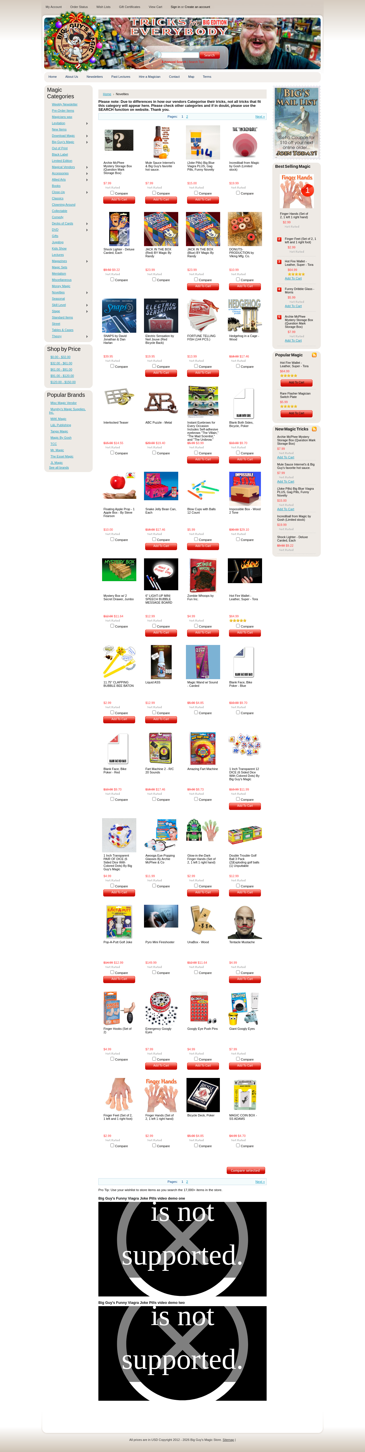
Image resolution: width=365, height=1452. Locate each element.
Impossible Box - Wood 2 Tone (245, 510)
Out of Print (60, 148)
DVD (68, 230)
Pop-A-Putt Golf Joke (118, 942)
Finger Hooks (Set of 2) (117, 1030)
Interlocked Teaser (116, 422)
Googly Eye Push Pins (202, 1028)
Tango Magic (59, 431)
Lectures (58, 254)
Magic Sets (59, 267)
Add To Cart (119, 199)
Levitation (68, 123)
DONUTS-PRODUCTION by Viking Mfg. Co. (241, 253)
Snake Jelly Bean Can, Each (160, 510)
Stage (68, 311)
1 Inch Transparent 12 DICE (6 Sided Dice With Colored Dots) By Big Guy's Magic (244, 774)
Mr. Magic (57, 450)
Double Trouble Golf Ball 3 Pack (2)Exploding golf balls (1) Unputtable (244, 860)
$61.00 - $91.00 (61, 369)
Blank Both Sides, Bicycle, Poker (241, 424)
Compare (121, 193)
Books (56, 185)
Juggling (58, 242)
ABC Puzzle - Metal (158, 422)
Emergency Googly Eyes (158, 1030)
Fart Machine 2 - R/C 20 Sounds (159, 770)
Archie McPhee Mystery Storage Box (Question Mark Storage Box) (118, 168)
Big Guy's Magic (68, 142)
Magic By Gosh (61, 437)
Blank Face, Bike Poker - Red (115, 770)
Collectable (59, 211)
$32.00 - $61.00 (61, 363)
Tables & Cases (63, 330)
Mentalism (59, 273)
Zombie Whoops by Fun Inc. (200, 597)
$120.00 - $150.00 (63, 382)
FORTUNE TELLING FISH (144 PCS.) (201, 337)
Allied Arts (68, 180)
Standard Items (62, 317)
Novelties (68, 293)
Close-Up (68, 192)
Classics (57, 198)
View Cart (155, 7)
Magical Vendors (68, 167)
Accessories (68, 173)
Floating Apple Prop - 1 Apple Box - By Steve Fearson (119, 512)
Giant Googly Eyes (242, 1028)
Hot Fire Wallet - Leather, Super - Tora (243, 597)
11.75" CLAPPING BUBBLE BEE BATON (119, 684)
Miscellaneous (62, 279)
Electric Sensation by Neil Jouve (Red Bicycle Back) (159, 339)
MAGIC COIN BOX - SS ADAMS (243, 1117)
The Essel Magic (61, 456)
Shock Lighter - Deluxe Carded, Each (119, 251)
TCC (53, 444)
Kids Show (59, 248)
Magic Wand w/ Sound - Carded (202, 684)
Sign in (175, 7)
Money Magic (61, 286)
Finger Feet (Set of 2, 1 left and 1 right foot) (118, 1117)
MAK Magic (58, 418)
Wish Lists (103, 7)
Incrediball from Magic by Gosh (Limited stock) (244, 166)
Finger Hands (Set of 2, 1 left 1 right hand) (159, 1117)
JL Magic (56, 462)
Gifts (55, 236)
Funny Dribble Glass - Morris (299, 290)
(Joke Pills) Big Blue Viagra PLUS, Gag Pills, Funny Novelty (200, 166)
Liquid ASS (152, 682)
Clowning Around (63, 204)
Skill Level (68, 305)
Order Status (79, 7)
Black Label (60, 154)
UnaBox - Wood (198, 942)
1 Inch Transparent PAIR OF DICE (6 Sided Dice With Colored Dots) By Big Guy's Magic (118, 862)
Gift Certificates (129, 7)
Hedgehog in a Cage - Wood (244, 337)
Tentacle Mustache (242, 942)
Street (56, 323)
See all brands (59, 467)
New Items (59, 129)
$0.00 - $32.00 (60, 357)
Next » (260, 116)
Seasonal (58, 298)
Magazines (68, 261)
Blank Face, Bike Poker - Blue (240, 684)
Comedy (58, 217)
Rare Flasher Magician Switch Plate (295, 395)
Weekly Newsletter (65, 104)
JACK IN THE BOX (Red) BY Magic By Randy (158, 253)
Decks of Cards (68, 224)
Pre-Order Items (63, 110)
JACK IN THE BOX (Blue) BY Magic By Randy (200, 253)
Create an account (197, 7)
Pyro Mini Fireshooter (160, 942)
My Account (54, 7)
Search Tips (196, 62)
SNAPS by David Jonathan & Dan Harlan (115, 339)
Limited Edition (62, 160)
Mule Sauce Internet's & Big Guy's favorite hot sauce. (160, 166)
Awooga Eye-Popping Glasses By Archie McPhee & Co (160, 859)
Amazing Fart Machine (202, 769)
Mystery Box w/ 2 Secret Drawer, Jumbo (119, 597)
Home (107, 94)
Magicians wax (62, 117)
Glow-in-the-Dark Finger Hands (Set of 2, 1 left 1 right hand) (201, 859)
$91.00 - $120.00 (62, 375)
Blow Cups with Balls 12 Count (201, 510)
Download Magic (68, 136)
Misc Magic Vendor (63, 403)
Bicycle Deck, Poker (200, 1115)
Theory (68, 336)
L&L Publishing (60, 425)
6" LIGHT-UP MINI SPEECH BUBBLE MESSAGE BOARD (158, 599)
